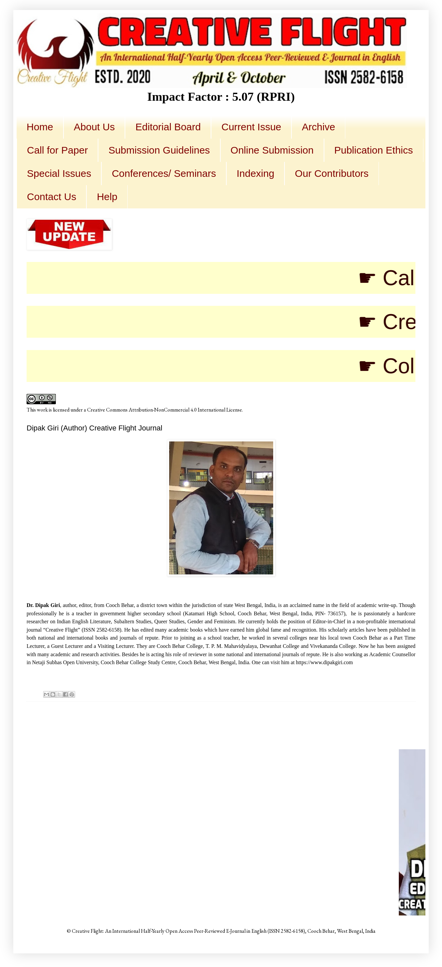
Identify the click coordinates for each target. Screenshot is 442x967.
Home (40, 126)
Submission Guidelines (159, 150)
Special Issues (59, 173)
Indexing (255, 173)
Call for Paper (57, 150)
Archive (318, 126)
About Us (94, 126)
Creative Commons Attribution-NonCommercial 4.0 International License (164, 409)
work (42, 409)
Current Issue (251, 126)
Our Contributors (332, 173)
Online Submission (272, 150)
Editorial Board (168, 126)
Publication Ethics (373, 150)
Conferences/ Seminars (164, 173)
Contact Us (51, 196)
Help (107, 196)
